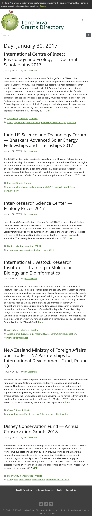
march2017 (47, 186)
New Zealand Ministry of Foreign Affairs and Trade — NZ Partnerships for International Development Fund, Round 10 (46, 358)
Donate (43, 6)
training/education (66, 333)
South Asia (69, 186)
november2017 (53, 479)
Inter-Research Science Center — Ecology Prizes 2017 (38, 205)
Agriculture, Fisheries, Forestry (22, 118)
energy (10, 186)
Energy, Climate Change (19, 182)
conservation (38, 479)
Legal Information (24, 490)
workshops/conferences (16, 337)
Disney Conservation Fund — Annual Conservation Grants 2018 (42, 429)
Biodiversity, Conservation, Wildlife (24, 246)
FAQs (59, 490)
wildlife (66, 479)
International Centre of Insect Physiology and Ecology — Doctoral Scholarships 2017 (40, 59)
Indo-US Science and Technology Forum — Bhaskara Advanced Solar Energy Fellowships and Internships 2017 (45, 140)
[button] (83, 20)
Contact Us (71, 490)
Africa (10, 122)
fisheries (44, 414)
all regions (12, 249)
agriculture (19, 122)
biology (38, 249)
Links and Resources (44, 490)
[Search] (88, 35)
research (71, 122)
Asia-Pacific (25, 414)
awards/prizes (26, 249)
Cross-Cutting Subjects (18, 410)
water (65, 414)
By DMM (7, 510)
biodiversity (25, 479)
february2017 (33, 122)
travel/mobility (11, 190)
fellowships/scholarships (53, 122)
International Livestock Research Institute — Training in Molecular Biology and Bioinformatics (38, 267)
